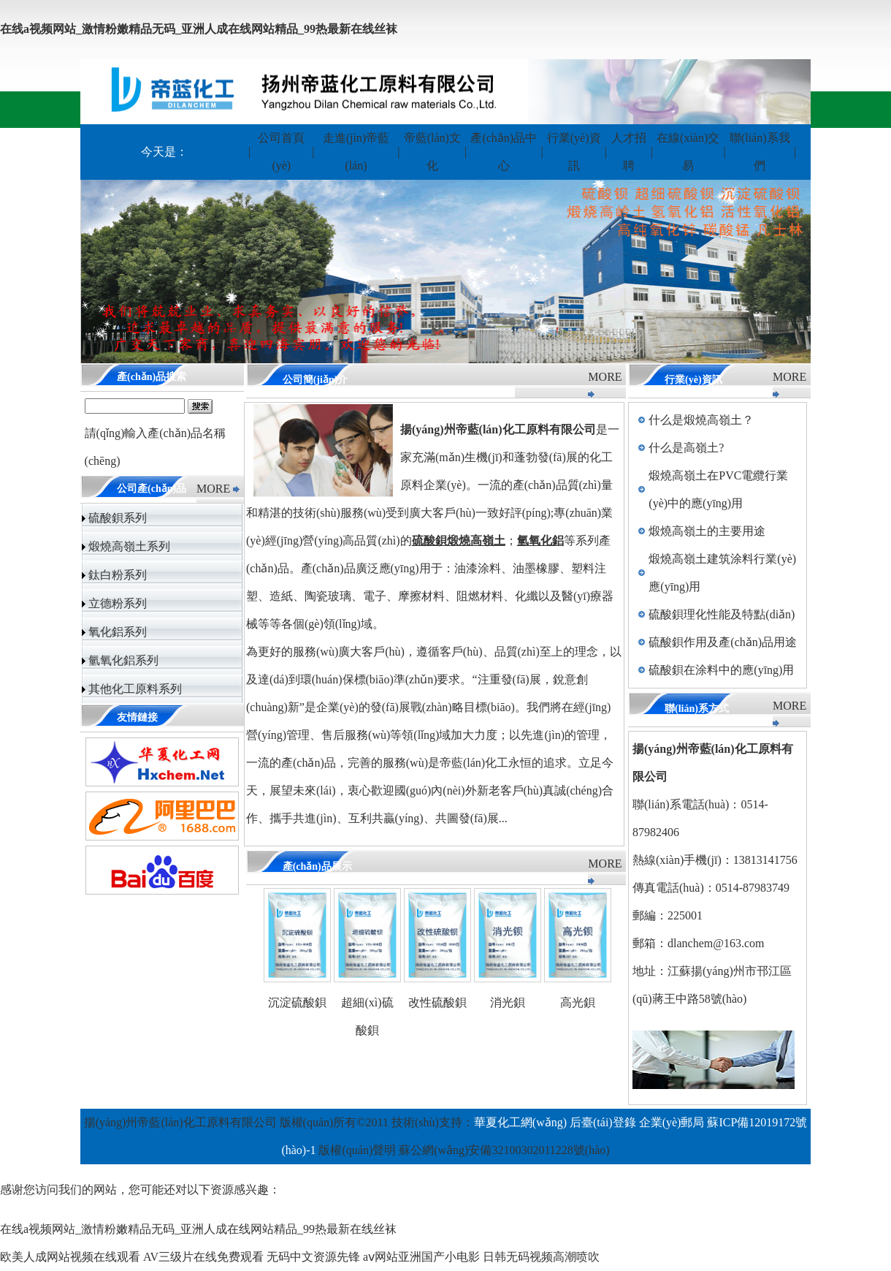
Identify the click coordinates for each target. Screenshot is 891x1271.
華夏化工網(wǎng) (520, 1122)
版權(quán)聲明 (357, 1150)
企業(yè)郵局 (672, 1122)
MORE (213, 488)
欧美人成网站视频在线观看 (70, 1257)
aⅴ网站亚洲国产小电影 (421, 1257)
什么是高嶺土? (686, 447)
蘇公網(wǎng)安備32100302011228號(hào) (504, 1150)
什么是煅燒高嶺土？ (701, 420)
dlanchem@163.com (716, 943)
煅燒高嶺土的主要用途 (707, 531)
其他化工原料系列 (135, 689)
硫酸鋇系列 (117, 518)
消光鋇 (507, 1002)
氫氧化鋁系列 (123, 660)
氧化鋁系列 (117, 632)
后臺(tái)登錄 (603, 1122)
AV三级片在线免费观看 (203, 1257)
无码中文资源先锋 (313, 1257)
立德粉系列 (117, 603)
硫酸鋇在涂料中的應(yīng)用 (721, 670)
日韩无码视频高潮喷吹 (541, 1257)
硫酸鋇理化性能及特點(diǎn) (722, 614)
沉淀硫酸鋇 (297, 1002)
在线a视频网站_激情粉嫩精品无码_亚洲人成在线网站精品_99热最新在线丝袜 (198, 29)
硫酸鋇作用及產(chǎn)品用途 (723, 642)
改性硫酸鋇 (437, 1002)
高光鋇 (577, 1002)
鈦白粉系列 (117, 575)
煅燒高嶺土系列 (129, 546)
